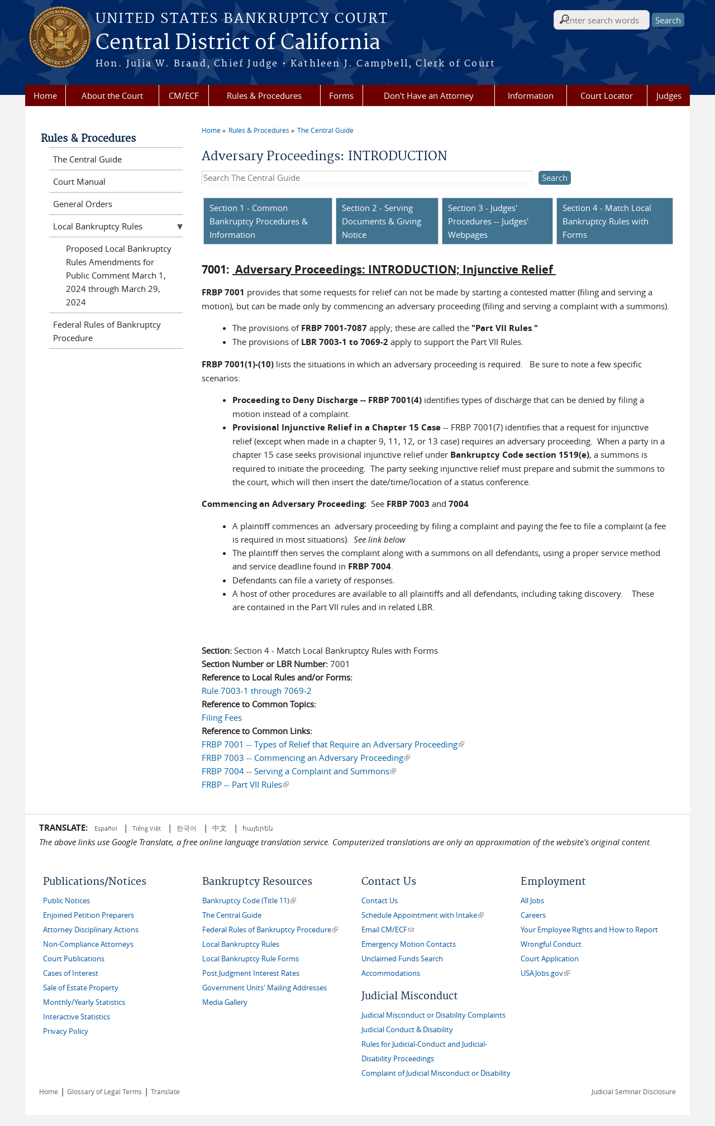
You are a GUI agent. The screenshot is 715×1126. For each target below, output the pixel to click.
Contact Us (379, 900)
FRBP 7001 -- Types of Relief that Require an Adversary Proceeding (333, 744)
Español (106, 828)
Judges (668, 95)
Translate (165, 1091)
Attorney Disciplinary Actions (91, 930)
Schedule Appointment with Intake (422, 915)
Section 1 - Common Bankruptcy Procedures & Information (258, 221)
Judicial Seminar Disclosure (634, 1091)
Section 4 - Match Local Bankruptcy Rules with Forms (607, 221)
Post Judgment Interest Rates (250, 973)
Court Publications (73, 959)
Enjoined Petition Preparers (88, 915)
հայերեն (257, 827)
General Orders (82, 203)
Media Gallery (224, 1002)
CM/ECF (184, 95)
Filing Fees (222, 717)
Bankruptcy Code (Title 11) (249, 900)
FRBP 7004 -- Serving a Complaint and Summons (299, 771)
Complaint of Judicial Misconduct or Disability (436, 1073)
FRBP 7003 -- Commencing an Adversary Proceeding (306, 757)
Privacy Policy (65, 1031)
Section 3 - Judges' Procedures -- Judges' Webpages (488, 221)
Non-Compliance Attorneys (88, 944)
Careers (533, 915)
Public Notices (66, 900)
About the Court (112, 95)
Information (531, 95)
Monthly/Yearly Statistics (84, 1002)
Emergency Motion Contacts (408, 944)
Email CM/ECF (387, 930)
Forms (341, 95)
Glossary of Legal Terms (104, 1091)
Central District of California (238, 43)
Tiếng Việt (146, 828)
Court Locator (606, 95)
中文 (219, 828)
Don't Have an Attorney (429, 95)
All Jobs (532, 900)
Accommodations (390, 973)
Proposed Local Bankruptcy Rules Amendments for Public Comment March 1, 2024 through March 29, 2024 (118, 275)
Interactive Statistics (76, 1017)
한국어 (187, 827)
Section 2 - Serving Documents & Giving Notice (381, 221)
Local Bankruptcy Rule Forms (250, 959)
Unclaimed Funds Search (402, 959)
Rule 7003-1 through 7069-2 (257, 690)
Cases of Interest (70, 973)
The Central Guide (325, 130)
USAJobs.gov (545, 973)
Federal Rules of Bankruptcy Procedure (107, 331)
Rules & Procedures (264, 95)
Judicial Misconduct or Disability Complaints (433, 1015)
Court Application (550, 959)
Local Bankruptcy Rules (97, 226)
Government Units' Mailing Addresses (264, 988)
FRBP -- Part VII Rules (245, 784)
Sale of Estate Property (80, 988)
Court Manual (79, 181)
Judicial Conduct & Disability (407, 1029)
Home (45, 95)
